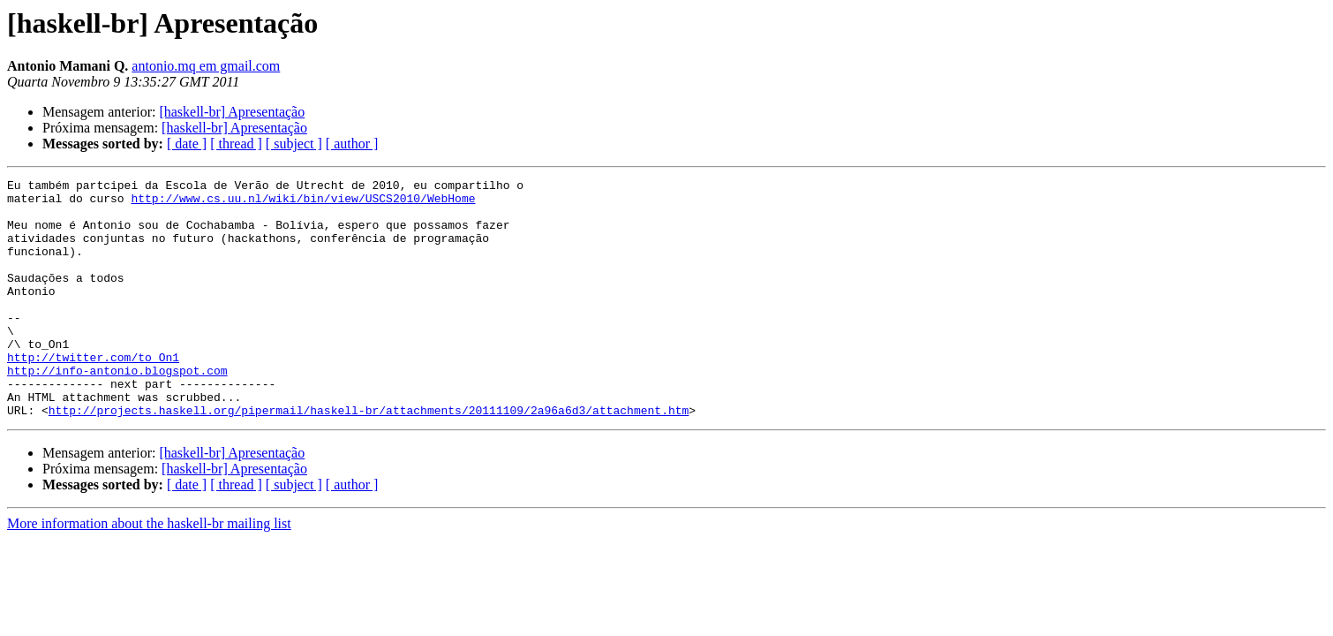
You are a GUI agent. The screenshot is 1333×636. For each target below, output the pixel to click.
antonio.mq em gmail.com (206, 65)
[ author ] (352, 143)
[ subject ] (294, 143)
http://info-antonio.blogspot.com (117, 410)
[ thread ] (236, 143)
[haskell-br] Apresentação (232, 111)
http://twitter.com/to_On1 (93, 394)
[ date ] (187, 143)
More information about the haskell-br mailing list (149, 571)
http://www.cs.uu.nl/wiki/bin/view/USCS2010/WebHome (303, 203)
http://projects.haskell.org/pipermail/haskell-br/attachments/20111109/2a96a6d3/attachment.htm (369, 458)
